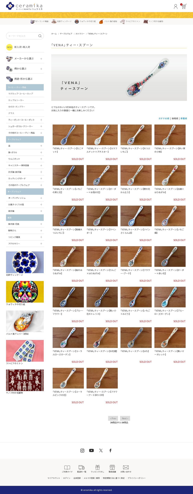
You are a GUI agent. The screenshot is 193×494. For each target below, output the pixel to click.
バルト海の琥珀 (108, 21)
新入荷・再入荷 (18, 47)
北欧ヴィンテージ (61, 21)
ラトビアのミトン (130, 21)
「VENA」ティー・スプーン (97, 33)
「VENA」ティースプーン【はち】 (134, 351)
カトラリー (80, 33)
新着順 (184, 118)
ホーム (54, 33)
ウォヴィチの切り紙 (85, 21)
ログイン (66, 478)
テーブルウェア (66, 33)
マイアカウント (53, 478)
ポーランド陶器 (39, 21)
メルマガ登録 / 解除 (92, 478)
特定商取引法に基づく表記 (114, 478)
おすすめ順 (164, 118)
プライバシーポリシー (137, 478)
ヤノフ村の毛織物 (153, 21)
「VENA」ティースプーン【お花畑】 (102, 351)
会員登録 (77, 478)
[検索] (40, 35)
